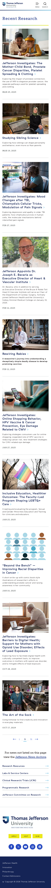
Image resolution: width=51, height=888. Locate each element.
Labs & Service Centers (15, 773)
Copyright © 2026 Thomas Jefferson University (25, 882)
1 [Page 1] (19, 739)
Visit (26, 836)
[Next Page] (36, 739)
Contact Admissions (11, 876)
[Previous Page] (14, 739)
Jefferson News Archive (30, 757)
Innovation (7, 867)
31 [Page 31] (31, 739)
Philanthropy (8, 872)
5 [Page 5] (25, 739)
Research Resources (13, 766)
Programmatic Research (15, 788)
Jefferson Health (9, 863)
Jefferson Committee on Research (21, 795)
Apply (14, 836)
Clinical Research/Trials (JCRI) (19, 780)
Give (37, 836)
